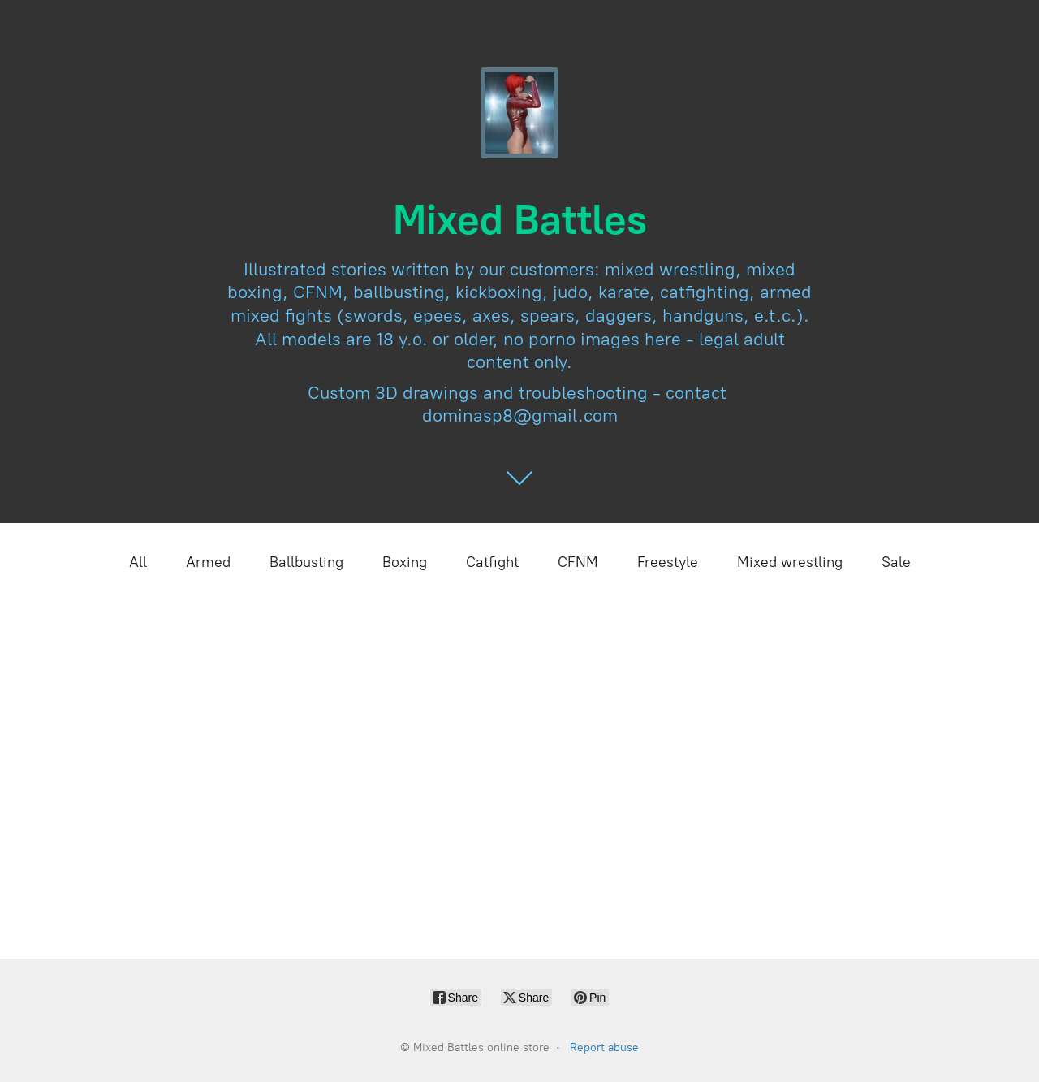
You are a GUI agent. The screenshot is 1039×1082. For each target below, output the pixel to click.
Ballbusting (306, 562)
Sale (896, 562)
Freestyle (667, 562)
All (138, 562)
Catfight (492, 562)
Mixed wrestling (790, 562)
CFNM (578, 562)
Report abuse (604, 1047)
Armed (208, 562)
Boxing (404, 562)
